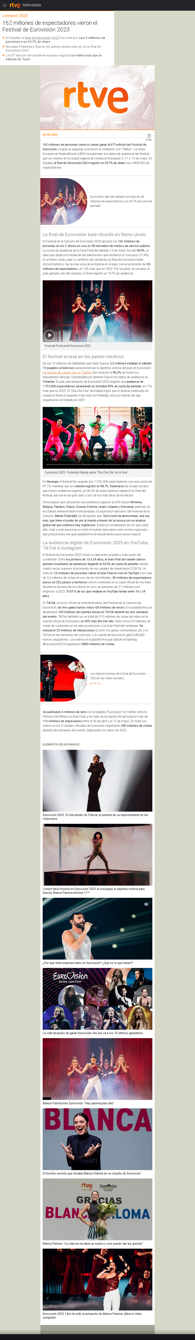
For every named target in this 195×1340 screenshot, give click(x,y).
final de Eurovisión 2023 (42, 38)
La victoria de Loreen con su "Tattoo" (68, 372)
